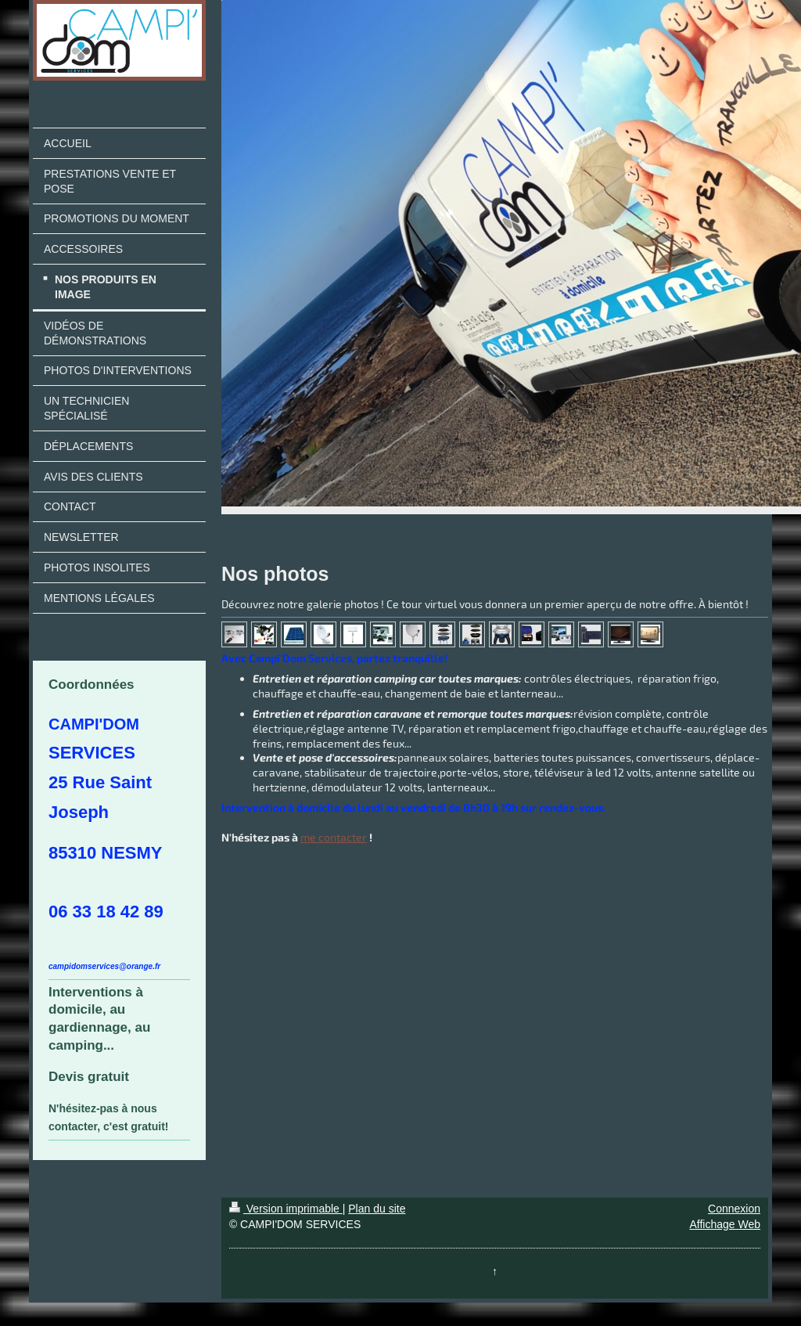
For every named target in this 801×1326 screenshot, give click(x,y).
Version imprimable (286, 1208)
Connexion (734, 1208)
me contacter (333, 837)
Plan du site (376, 1208)
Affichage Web (724, 1224)
